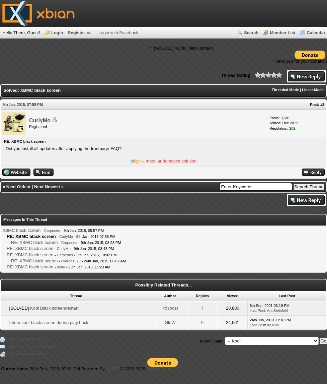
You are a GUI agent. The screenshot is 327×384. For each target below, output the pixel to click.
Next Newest (47, 186)
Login (57, 32)
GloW (170, 322)
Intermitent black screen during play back (48, 322)
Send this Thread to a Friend (32, 346)
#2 (322, 105)
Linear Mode (313, 90)
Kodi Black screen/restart (54, 308)
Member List (283, 32)
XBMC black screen (21, 230)
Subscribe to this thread (28, 354)
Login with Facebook (118, 32)
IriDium (273, 325)
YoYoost (170, 308)
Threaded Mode (285, 90)
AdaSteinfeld (277, 311)
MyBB (111, 368)
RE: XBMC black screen (34, 242)
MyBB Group (158, 368)
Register (76, 32)
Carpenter (52, 231)
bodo (61, 267)
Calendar (316, 32)
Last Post (257, 311)
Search (251, 32)
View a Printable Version (29, 339)
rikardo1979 (71, 261)
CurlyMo (40, 120)
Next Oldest (18, 186)
